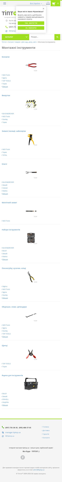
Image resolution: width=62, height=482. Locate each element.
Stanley (5, 119)
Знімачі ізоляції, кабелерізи (14, 131)
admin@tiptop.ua (38, 470)
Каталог (9, 37)
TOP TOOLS (6, 81)
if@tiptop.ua (9, 436)
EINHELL (5, 399)
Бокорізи (6, 57)
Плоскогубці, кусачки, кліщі (14, 268)
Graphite (5, 402)
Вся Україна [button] (35, 3)
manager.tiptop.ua (13, 432)
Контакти (46, 438)
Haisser (5, 188)
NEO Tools (6, 75)
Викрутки (6, 95)
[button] (4, 3)
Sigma (4, 78)
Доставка (46, 430)
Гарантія (46, 434)
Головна (46, 427)
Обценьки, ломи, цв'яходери (14, 307)
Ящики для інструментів (12, 375)
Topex (4, 84)
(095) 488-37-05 (25, 427)
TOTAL (4, 155)
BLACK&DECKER (8, 113)
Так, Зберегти (31, 23)
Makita (4, 191)
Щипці (4, 345)
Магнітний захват (9, 202)
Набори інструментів (11, 230)
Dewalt (4, 185)
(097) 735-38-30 (11, 427)
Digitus (4, 286)
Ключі (4, 164)
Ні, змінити (31, 28)
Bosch (4, 251)
